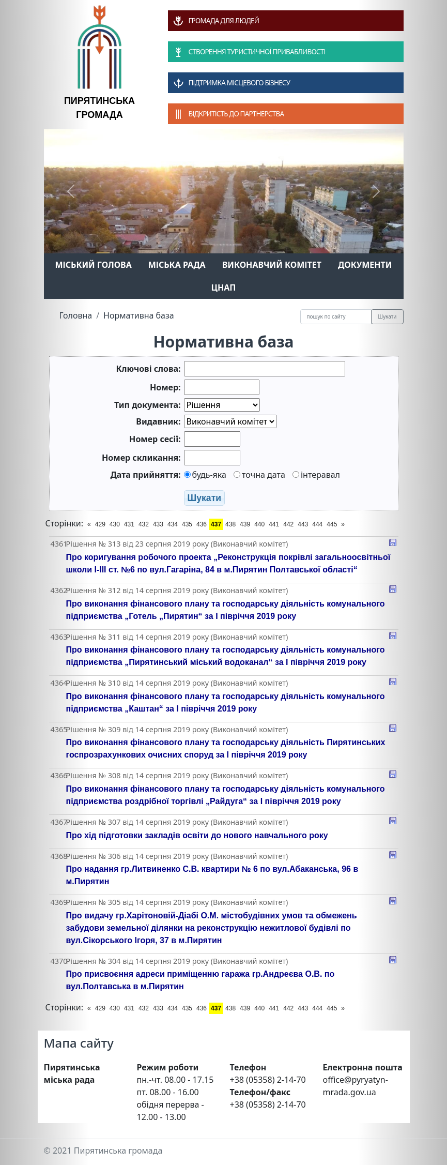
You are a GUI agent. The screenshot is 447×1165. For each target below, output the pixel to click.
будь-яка (205, 474)
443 (303, 524)
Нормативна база (138, 315)
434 (172, 524)
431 (129, 524)
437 (216, 524)
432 (143, 524)
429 (100, 524)
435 (187, 524)
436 (201, 524)
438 (230, 524)
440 (259, 524)
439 (245, 524)
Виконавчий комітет (271, 264)
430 (115, 524)
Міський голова (93, 264)
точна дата (259, 474)
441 (274, 524)
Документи (365, 264)
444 (317, 524)
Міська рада (177, 264)
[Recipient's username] (336, 316)
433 (158, 524)
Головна (76, 315)
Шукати (387, 316)
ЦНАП (223, 287)
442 (288, 524)
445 (332, 524)
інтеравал (316, 474)
